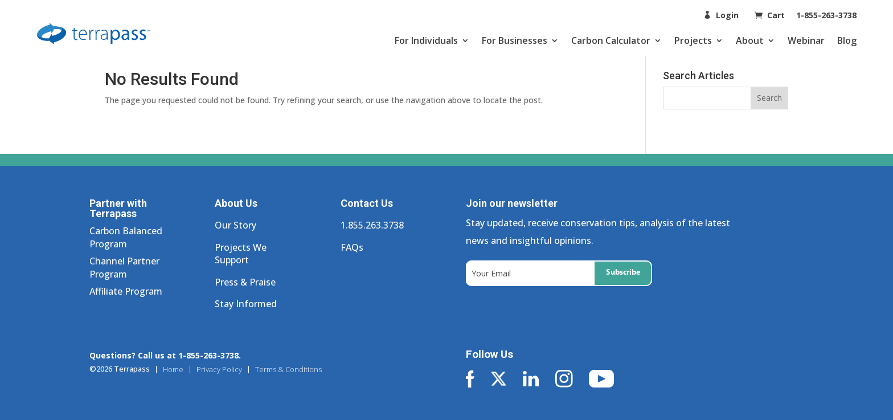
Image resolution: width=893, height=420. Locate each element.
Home (173, 369)
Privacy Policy (219, 369)
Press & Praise (245, 282)
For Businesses (514, 40)
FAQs (352, 247)
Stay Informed (246, 303)
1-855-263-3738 (826, 15)
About (750, 40)
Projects (693, 40)
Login (727, 15)
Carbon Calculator (610, 40)
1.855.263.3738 (372, 225)
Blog (847, 40)
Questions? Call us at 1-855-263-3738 (164, 355)
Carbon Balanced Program (125, 237)
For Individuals (426, 40)
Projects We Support (241, 253)
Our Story (235, 225)
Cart (777, 15)
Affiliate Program (125, 291)
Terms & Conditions (288, 369)
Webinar (806, 40)
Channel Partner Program (124, 267)
